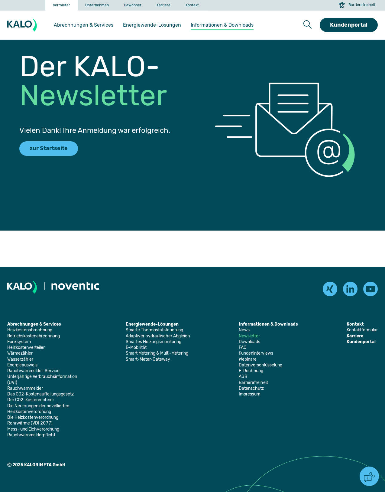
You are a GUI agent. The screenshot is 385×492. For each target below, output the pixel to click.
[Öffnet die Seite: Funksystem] (19, 341)
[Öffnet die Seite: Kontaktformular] (362, 330)
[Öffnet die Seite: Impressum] (249, 394)
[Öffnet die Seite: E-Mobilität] (136, 347)
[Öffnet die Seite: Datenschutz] (251, 388)
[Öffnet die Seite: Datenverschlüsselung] (260, 365)
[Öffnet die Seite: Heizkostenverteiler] (26, 347)
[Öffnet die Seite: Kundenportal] (361, 341)
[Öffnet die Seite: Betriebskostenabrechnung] (33, 336)
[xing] (330, 289)
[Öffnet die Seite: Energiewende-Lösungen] (152, 25)
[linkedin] (350, 289)
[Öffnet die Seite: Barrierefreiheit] (253, 382)
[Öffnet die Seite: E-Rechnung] (251, 370)
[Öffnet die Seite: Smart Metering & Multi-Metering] (157, 353)
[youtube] (370, 289)
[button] (308, 24)
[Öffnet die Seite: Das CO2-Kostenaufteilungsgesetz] (40, 394)
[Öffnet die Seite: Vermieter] (61, 5)
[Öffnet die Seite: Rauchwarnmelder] (25, 388)
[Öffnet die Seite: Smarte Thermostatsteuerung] (154, 330)
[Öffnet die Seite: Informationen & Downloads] (222, 25)
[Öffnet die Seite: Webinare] (248, 359)
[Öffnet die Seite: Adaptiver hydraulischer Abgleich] (158, 336)
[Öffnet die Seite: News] (244, 330)
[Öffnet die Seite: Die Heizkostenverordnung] (32, 417)
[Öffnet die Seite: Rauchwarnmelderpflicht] (31, 435)
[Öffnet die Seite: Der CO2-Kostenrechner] (30, 399)
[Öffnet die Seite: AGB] (243, 376)
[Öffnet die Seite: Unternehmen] (97, 5)
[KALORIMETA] (23, 25)
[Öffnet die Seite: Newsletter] (249, 336)
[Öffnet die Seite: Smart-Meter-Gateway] (148, 359)
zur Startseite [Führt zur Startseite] (49, 148)
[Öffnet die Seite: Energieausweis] (22, 365)
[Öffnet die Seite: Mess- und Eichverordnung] (33, 429)
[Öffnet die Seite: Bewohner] (132, 5)
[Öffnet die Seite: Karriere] (163, 5)
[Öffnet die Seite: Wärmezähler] (20, 353)
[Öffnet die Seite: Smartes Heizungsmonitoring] (153, 341)
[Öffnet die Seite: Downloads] (249, 341)
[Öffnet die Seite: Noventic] (75, 287)
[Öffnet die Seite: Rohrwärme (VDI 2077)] (30, 423)
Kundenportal (348, 24)
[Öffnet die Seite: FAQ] (242, 347)
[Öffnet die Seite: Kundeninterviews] (256, 353)
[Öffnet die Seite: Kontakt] (192, 5)
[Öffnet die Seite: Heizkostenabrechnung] (29, 330)
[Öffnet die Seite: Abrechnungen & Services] (83, 25)
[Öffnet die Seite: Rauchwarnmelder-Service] (33, 370)
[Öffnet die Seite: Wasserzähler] (20, 359)
